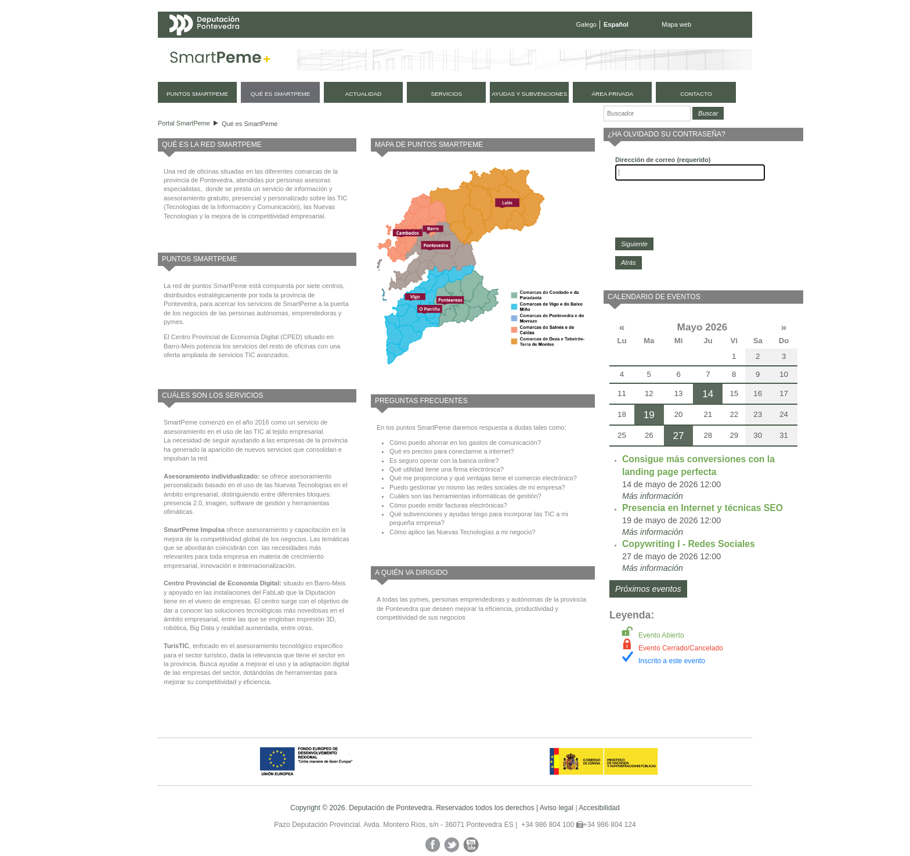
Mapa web (676, 24)
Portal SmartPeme (184, 123)
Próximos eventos (648, 589)
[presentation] (703, 209)
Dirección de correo (662, 159)
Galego (586, 24)
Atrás (628, 262)
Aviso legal (556, 808)
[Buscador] (647, 113)
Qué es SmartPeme (250, 123)
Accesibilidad (599, 808)
